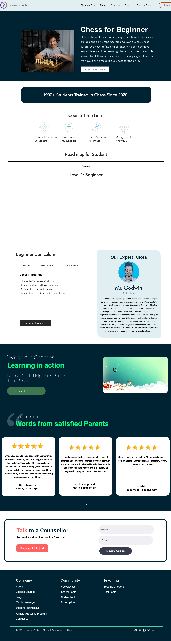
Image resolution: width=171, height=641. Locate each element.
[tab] (86, 165)
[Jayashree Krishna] (126, 325)
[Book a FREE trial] (95, 69)
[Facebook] (144, 630)
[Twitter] (148, 630)
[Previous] (104, 293)
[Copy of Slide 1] (86, 504)
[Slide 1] (135, 400)
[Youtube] (135, 630)
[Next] (151, 293)
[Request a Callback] (115, 551)
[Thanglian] (129, 325)
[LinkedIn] (152, 630)
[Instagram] (140, 630)
